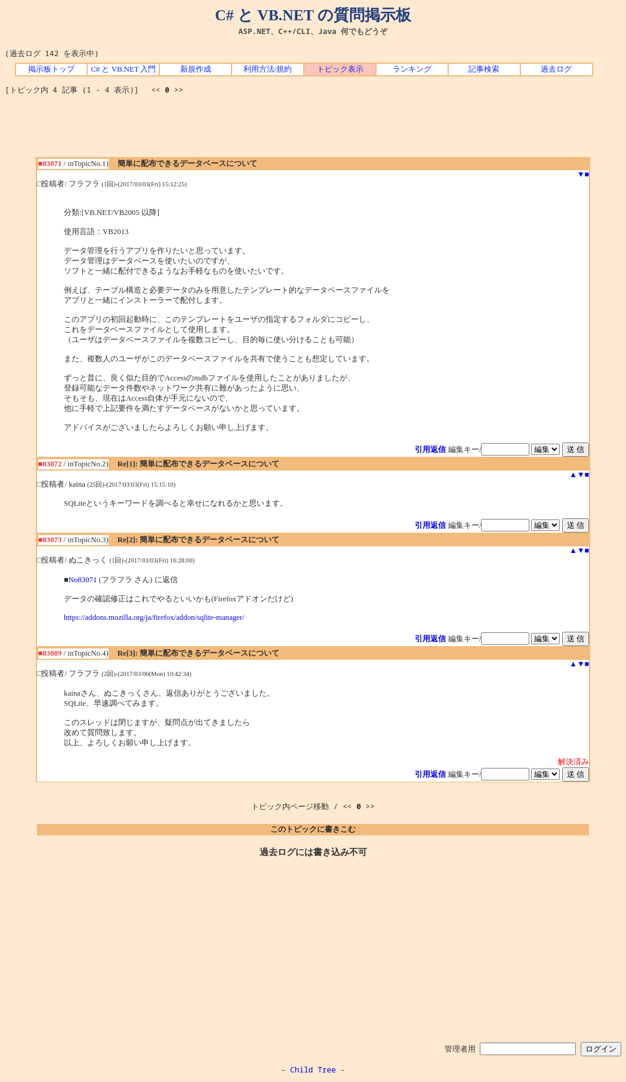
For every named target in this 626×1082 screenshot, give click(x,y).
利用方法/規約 (267, 69)
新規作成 (195, 69)
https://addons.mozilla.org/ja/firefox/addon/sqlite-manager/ (154, 617)
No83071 (83, 580)
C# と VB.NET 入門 (123, 69)
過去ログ (556, 69)
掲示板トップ (51, 69)
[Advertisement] (313, 130)
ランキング (412, 69)
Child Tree (313, 1069)
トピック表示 (340, 69)
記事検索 (483, 69)
